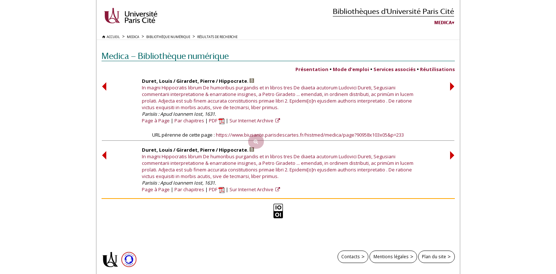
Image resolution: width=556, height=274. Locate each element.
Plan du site (434, 256)
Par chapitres (189, 120)
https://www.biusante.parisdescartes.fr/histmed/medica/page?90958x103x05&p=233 (310, 135)
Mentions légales (391, 256)
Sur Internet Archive (252, 120)
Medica (443, 22)
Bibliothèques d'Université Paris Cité (393, 11)
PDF (217, 120)
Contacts (350, 256)
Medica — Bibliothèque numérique (165, 56)
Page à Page (156, 120)
